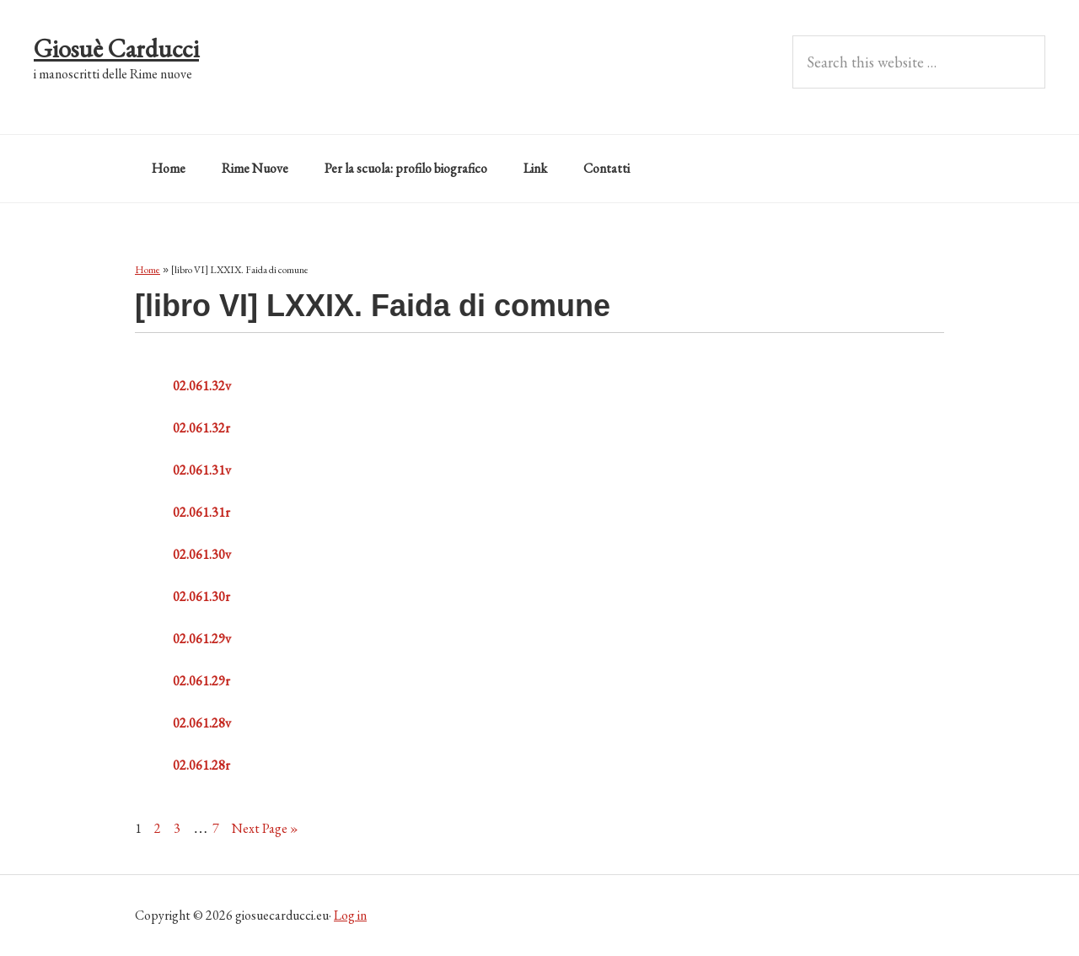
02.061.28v (202, 723)
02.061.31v (202, 470)
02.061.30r (201, 596)
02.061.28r (201, 765)
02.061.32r (201, 428)
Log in (350, 915)
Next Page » (265, 828)
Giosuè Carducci (116, 48)
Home (147, 270)
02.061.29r (201, 681)
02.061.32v (202, 386)
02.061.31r (201, 512)
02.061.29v (202, 639)
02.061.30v (202, 554)
